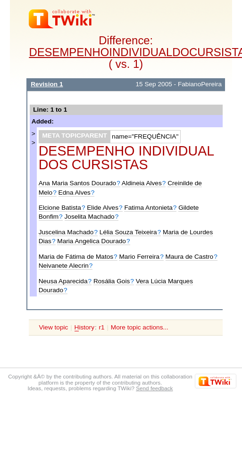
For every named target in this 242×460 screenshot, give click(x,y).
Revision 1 (47, 84)
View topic (53, 327)
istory (84, 327)
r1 (102, 327)
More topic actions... (139, 327)
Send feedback (154, 388)
